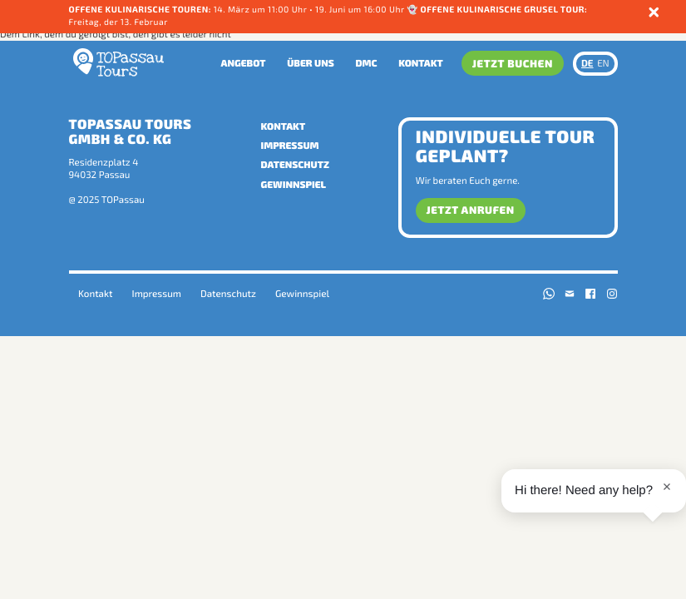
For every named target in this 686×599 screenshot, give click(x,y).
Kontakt (420, 63)
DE (587, 63)
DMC (366, 63)
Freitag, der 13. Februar (118, 22)
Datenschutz (295, 165)
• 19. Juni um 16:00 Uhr (358, 10)
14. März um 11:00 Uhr (260, 10)
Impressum (290, 145)
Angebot (243, 63)
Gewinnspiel (293, 185)
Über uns (310, 63)
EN (603, 63)
